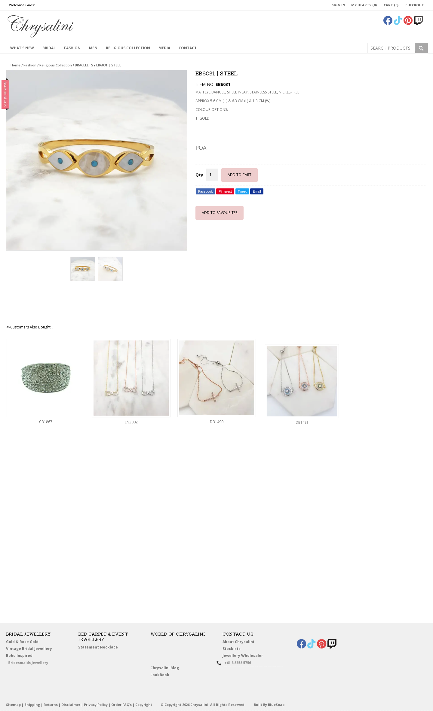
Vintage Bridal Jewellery (30, 649)
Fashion (72, 47)
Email (257, 191)
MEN (93, 47)
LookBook (162, 675)
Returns (51, 704)
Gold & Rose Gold (22, 641)
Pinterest (225, 191)
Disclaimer (70, 704)
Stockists (234, 649)
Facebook (205, 191)
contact (188, 47)
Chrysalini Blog (164, 667)
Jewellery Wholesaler (246, 656)
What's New (22, 47)
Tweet (242, 191)
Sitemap (13, 704)
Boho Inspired (27, 656)
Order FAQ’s (121, 704)
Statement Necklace (98, 647)
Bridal (49, 47)
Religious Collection (128, 47)
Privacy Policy (96, 704)
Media (164, 47)
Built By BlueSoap (269, 704)
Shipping (32, 704)
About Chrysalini (238, 641)
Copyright (143, 704)
